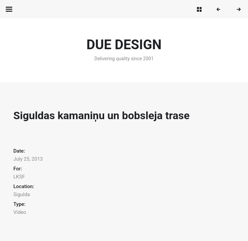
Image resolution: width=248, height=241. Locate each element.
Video (19, 212)
